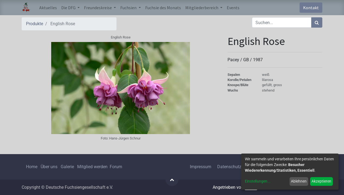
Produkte (34, 23)
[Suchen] (316, 22)
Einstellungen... (258, 181)
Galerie (67, 166)
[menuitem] (48, 7)
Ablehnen (299, 181)
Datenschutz (229, 166)
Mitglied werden (93, 166)
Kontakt (311, 7)
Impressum (200, 166)
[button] (172, 179)
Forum (116, 166)
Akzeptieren (321, 181)
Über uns (49, 166)
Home (31, 166)
